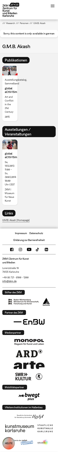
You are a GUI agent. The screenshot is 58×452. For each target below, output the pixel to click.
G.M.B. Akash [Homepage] (16, 220)
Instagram (20, 249)
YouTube (29, 249)
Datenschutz (36, 233)
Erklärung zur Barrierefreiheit (29, 240)
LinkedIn (46, 249)
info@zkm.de (9, 281)
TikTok (38, 249)
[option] (11, 93)
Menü (52, 5)
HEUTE (9, 443)
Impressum (21, 233)
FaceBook (12, 249)
